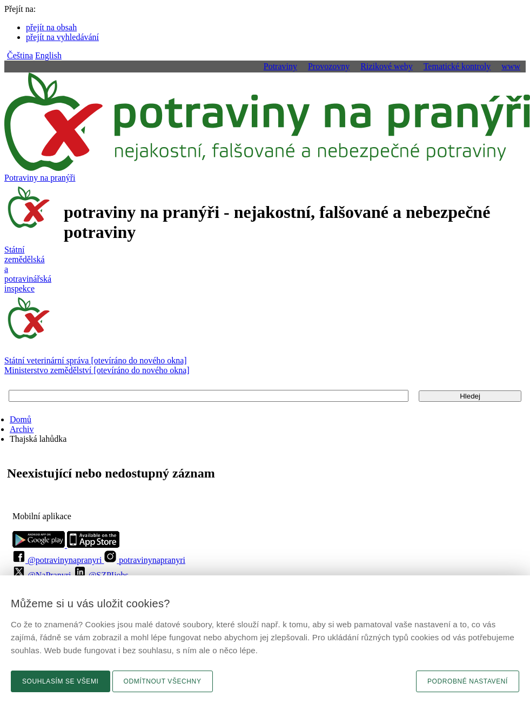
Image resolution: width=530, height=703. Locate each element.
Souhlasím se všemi (60, 681)
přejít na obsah (51, 27)
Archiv (21, 429)
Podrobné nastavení (467, 681)
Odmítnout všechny (163, 681)
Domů (20, 419)
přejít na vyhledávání (62, 37)
